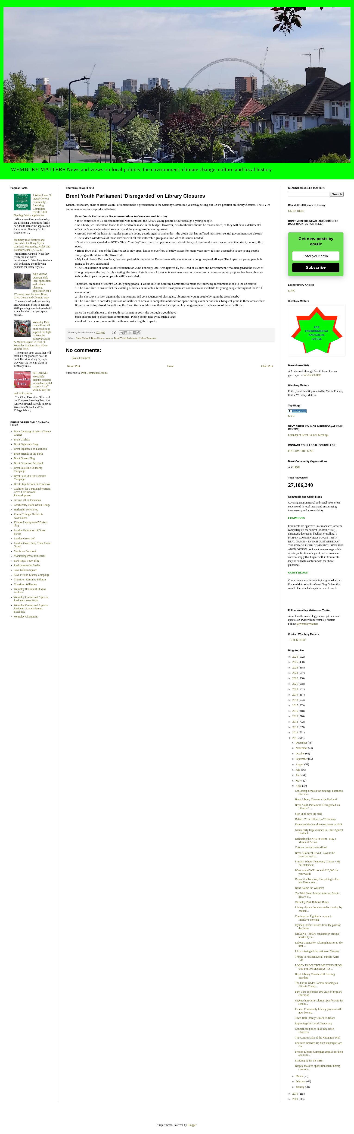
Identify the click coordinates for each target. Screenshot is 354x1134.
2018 (295, 700)
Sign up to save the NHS (308, 813)
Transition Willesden (25, 584)
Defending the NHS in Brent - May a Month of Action (315, 840)
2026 (295, 656)
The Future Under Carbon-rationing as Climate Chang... (316, 984)
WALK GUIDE (312, 375)
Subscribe (316, 267)
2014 (295, 721)
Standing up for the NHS (309, 1060)
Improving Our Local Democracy (313, 1023)
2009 (295, 1099)
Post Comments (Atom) (94, 372)
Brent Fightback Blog (26, 444)
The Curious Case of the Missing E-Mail (317, 1037)
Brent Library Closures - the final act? (316, 799)
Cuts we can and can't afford (310, 847)
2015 (295, 716)
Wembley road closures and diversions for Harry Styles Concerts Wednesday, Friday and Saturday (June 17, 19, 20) (32, 244)
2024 (295, 667)
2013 (295, 727)
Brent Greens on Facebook (28, 463)
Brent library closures (102, 338)
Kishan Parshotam (148, 338)
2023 (295, 673)
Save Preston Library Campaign (32, 575)
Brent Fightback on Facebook (30, 448)
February (301, 1081)
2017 (295, 705)
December (302, 742)
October (300, 753)
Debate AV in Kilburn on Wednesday (315, 819)
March (300, 1076)
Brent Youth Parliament (126, 338)
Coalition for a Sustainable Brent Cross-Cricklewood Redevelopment (32, 492)
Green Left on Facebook (27, 500)
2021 (295, 683)
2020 (295, 689)
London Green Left (24, 538)
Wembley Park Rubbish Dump (312, 902)
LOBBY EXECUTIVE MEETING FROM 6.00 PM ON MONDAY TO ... (318, 967)
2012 (295, 732)
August (300, 764)
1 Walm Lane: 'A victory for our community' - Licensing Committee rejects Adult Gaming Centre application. (32, 205)
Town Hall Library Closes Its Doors (315, 1018)
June (298, 775)
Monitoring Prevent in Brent (29, 555)
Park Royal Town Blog (26, 560)
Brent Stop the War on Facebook (32, 484)
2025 (295, 662)
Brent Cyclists (22, 439)
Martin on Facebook (25, 551)
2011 (295, 738)
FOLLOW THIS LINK (301, 451)
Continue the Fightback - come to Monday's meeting (313, 918)
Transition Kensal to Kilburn (30, 579)
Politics (291, 416)
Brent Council (83, 338)
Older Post (267, 366)
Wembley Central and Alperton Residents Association (31, 599)
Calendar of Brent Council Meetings (308, 435)
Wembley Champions (26, 616)
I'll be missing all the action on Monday (317, 951)
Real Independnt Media (27, 565)
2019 (295, 694)
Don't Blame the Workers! (309, 888)
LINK (291, 290)
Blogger (192, 1125)
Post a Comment (81, 358)
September (302, 758)
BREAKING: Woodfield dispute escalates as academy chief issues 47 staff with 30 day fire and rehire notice (33, 383)
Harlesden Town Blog (26, 509)
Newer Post (73, 366)
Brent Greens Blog (24, 458)
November (302, 748)
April (299, 786)
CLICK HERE (296, 210)
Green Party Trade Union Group (32, 505)
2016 (295, 711)
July (298, 769)
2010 (295, 1093)
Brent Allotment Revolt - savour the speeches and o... (315, 854)
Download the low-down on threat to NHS (318, 824)
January (300, 1087)
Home (170, 366)
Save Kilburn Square (25, 570)
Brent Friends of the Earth (28, 453)
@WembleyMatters (307, 623)
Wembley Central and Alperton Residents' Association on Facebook (31, 609)
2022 (295, 678)
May (298, 780)
